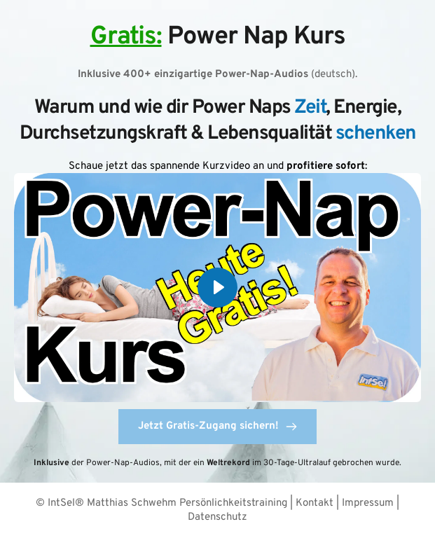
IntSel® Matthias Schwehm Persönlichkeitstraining (167, 503)
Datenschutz (217, 517)
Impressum (369, 503)
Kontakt (316, 503)
